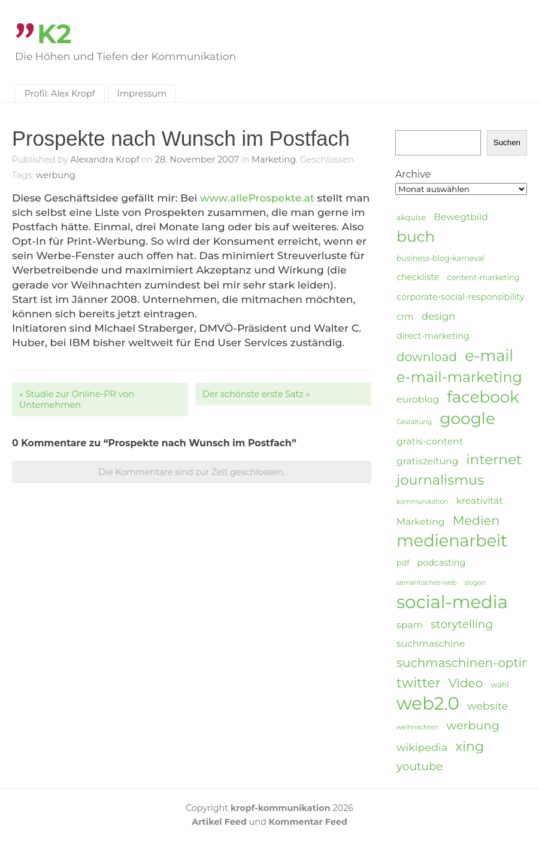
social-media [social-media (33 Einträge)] (452, 602)
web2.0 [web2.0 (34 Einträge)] (427, 703)
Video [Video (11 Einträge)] (466, 682)
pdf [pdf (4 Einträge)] (402, 562)
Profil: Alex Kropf (60, 93)
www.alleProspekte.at (257, 197)
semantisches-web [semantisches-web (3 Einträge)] (426, 583)
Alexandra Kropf (105, 159)
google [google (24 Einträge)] (467, 418)
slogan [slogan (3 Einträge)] (475, 583)
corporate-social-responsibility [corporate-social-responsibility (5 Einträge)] (460, 297)
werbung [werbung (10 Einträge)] (472, 725)
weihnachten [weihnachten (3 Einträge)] (417, 727)
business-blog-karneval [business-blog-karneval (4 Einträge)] (440, 258)
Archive (413, 174)
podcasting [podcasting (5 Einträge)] (441, 562)
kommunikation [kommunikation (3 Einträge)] (422, 502)
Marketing (274, 159)
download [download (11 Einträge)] (426, 356)
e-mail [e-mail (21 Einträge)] (489, 355)
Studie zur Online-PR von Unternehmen (76, 399)
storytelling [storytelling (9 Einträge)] (462, 624)
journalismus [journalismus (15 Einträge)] (440, 479)
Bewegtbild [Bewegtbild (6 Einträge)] (461, 217)
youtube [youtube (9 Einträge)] (419, 766)
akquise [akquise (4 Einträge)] (411, 217)
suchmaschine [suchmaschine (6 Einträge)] (430, 643)
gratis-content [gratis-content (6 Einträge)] (429, 441)
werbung (55, 175)
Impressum (142, 93)
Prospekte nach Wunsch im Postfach (181, 138)
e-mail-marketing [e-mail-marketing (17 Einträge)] (459, 377)
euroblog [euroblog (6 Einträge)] (417, 399)
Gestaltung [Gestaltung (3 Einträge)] (414, 422)
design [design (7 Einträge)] (438, 316)
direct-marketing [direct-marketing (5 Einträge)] (433, 336)
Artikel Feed (219, 821)
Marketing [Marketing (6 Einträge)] (420, 521)
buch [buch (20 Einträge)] (415, 236)
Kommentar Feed (308, 821)
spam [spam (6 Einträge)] (409, 624)
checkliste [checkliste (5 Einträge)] (417, 277)
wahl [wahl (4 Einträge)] (500, 684)
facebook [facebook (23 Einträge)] (483, 397)
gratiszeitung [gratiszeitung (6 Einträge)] (427, 461)
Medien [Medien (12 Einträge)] (476, 520)
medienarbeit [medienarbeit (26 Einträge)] (451, 541)
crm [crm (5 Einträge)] (405, 316)
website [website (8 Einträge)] (487, 705)
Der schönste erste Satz (256, 394)
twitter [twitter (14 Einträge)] (418, 683)
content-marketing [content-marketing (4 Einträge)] (483, 277)
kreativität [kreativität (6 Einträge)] (479, 500)
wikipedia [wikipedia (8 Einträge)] (421, 747)
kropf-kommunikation (281, 808)
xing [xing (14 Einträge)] (469, 746)
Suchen (506, 142)
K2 (54, 34)
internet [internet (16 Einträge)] (494, 459)
